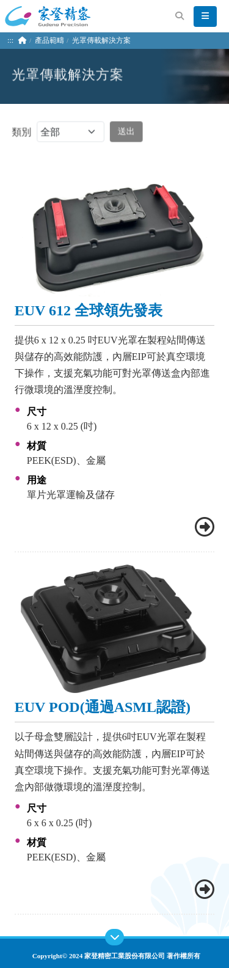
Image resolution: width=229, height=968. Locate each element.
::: (10, 40)
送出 (125, 132)
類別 (58, 132)
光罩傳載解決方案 (101, 40)
